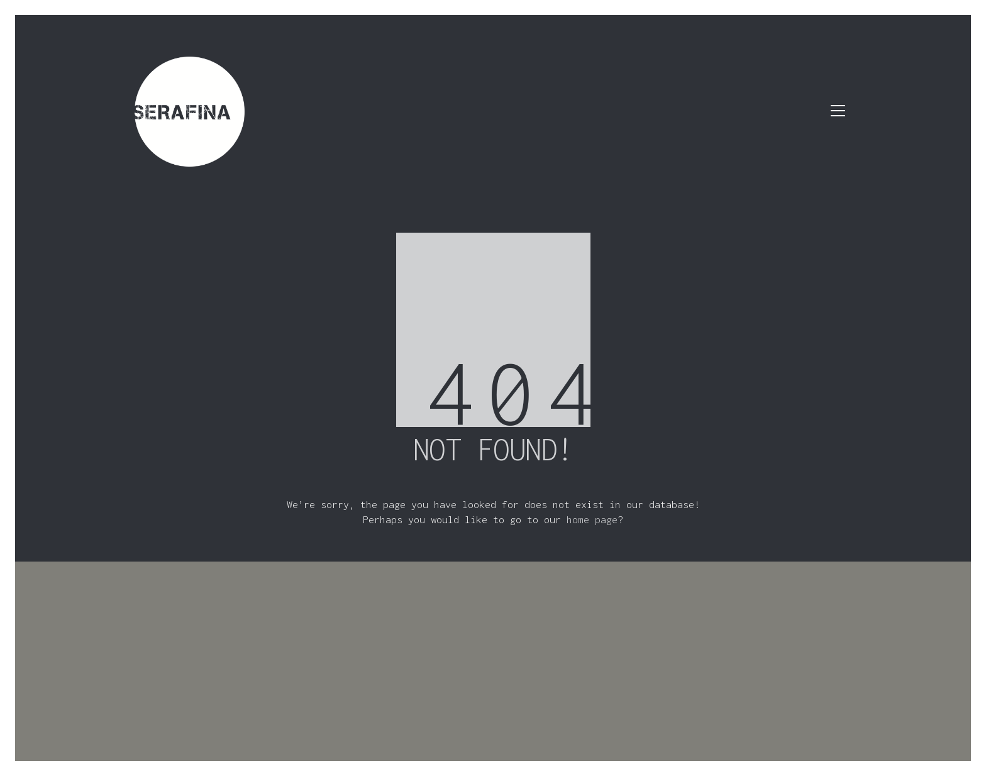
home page (592, 519)
